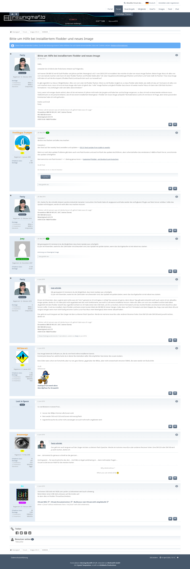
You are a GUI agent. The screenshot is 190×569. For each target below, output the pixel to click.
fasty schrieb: (56, 443)
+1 (47, 133)
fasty (76, 336)
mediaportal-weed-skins (48, 385)
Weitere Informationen (119, 45)
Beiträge (15, 80)
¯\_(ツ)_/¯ (45, 177)
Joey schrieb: (56, 288)
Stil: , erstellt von (95, 565)
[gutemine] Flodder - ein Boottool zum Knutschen (101, 159)
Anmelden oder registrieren (168, 3)
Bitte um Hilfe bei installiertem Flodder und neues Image (51, 38)
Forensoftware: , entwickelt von (95, 563)
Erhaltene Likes (17, 161)
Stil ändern (154, 557)
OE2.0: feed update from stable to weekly (95, 147)
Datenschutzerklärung (19, 557)
